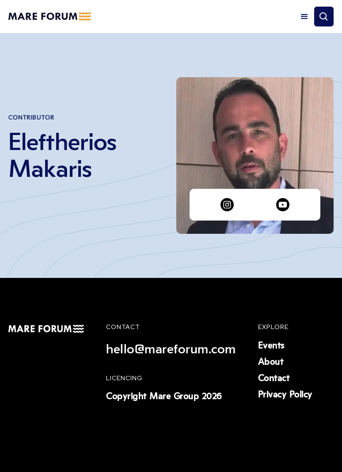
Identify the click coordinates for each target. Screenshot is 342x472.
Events (271, 345)
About (271, 362)
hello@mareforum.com (171, 349)
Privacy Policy (285, 394)
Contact (274, 378)
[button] (304, 16)
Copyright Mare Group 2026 (164, 396)
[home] (49, 16)
